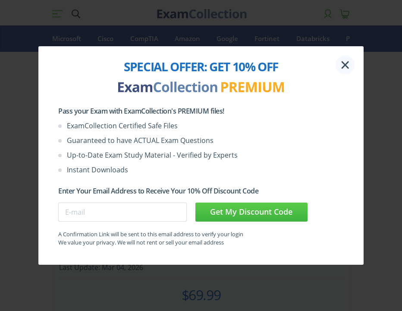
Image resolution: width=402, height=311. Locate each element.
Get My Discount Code (251, 211)
